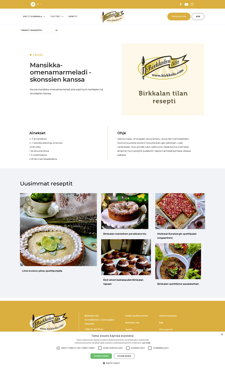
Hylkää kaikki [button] (124, 356)
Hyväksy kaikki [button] (101, 356)
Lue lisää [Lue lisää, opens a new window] (146, 343)
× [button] (222, 335)
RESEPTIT (73, 16)
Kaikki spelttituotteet (136, 315)
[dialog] (112, 350)
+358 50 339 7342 (94, 329)
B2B (198, 16)
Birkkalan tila (132, 322)
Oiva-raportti (166, 329)
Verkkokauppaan (168, 315)
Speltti (128, 329)
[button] (39, 4)
